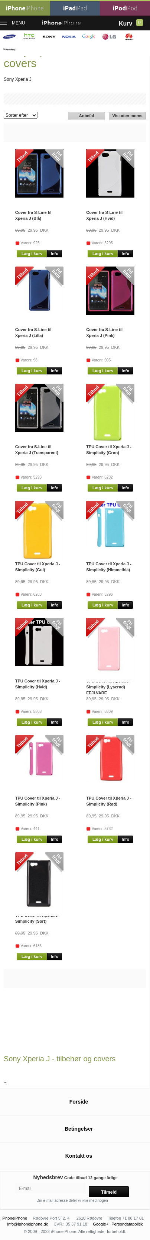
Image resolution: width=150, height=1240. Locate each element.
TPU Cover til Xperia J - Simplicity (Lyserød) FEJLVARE (108, 687)
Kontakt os (78, 1156)
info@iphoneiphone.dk (27, 1224)
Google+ (100, 1224)
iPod (125, 8)
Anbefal (86, 115)
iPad (75, 8)
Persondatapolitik (127, 1224)
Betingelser (79, 1129)
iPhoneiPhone (14, 1218)
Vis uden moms (127, 115)
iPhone (25, 8)
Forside (78, 1102)
